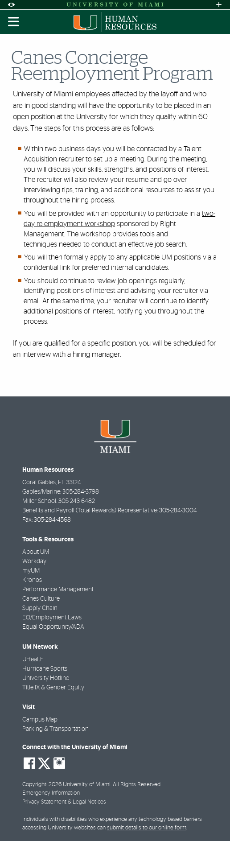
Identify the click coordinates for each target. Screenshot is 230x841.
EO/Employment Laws (52, 617)
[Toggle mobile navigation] (13, 21)
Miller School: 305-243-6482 (58, 501)
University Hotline (45, 678)
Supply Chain (40, 608)
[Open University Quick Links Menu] (219, 4)
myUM (31, 571)
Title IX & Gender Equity (53, 687)
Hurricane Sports (44, 669)
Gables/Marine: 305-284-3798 (60, 492)
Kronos (32, 580)
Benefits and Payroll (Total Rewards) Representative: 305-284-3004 (109, 510)
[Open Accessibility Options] (11, 4)
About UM (35, 552)
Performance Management (58, 589)
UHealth (33, 659)
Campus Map (40, 720)
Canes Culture (41, 599)
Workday (34, 561)
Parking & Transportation (55, 729)
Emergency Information (51, 793)
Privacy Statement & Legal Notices (64, 802)
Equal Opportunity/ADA (53, 627)
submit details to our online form (146, 828)
